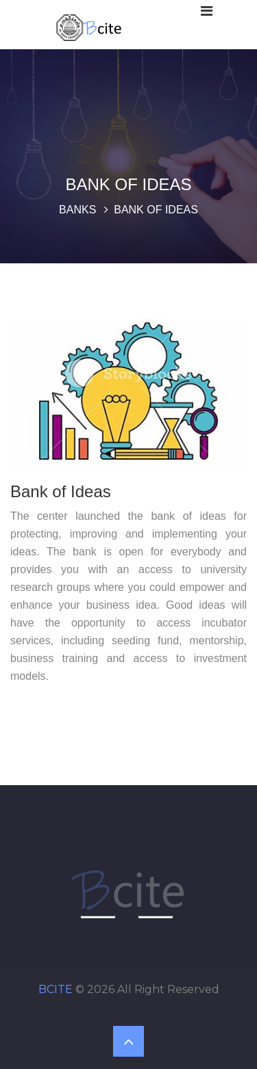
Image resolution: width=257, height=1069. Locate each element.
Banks (77, 209)
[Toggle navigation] (206, 11)
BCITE (55, 989)
